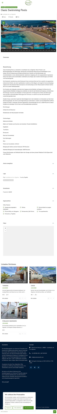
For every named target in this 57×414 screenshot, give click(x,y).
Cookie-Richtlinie (45, 407)
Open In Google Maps (8, 180)
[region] (19, 401)
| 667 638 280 (43, 353)
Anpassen (8, 407)
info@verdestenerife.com (36, 357)
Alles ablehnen (17, 407)
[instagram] (38, 367)
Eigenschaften (7, 201)
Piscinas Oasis (13, 7)
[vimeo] (34, 367)
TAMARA (5, 286)
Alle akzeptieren (28, 407)
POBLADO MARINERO (9, 321)
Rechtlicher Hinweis (36, 407)
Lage (4, 173)
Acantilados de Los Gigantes (9, 14)
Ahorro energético (8, 163)
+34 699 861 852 (35, 353)
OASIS (33, 286)
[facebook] (30, 367)
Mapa (4, 223)
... (51, 292)
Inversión (8, 7)
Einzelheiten (6, 188)
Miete (3, 7)
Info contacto (5, 298)
